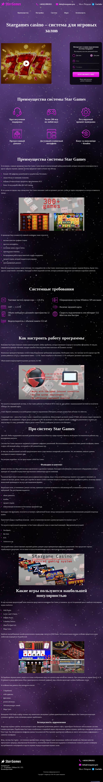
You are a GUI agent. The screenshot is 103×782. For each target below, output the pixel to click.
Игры (66, 13)
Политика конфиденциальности (51, 772)
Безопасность (80, 13)
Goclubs (90, 769)
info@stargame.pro (88, 765)
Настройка (40, 13)
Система (54, 13)
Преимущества (23, 13)
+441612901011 (87, 760)
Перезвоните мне (86, 74)
